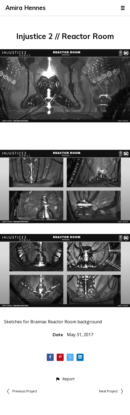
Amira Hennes (25, 8)
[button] (65, 378)
